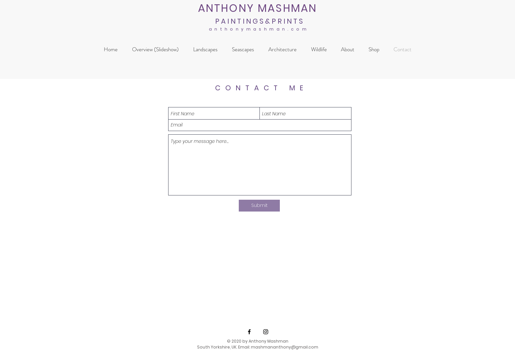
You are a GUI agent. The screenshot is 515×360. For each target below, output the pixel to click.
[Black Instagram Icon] (265, 331)
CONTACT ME (261, 88)
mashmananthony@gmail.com (284, 347)
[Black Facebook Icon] (249, 331)
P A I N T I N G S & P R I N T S (259, 21)
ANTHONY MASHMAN (257, 8)
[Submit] (259, 206)
